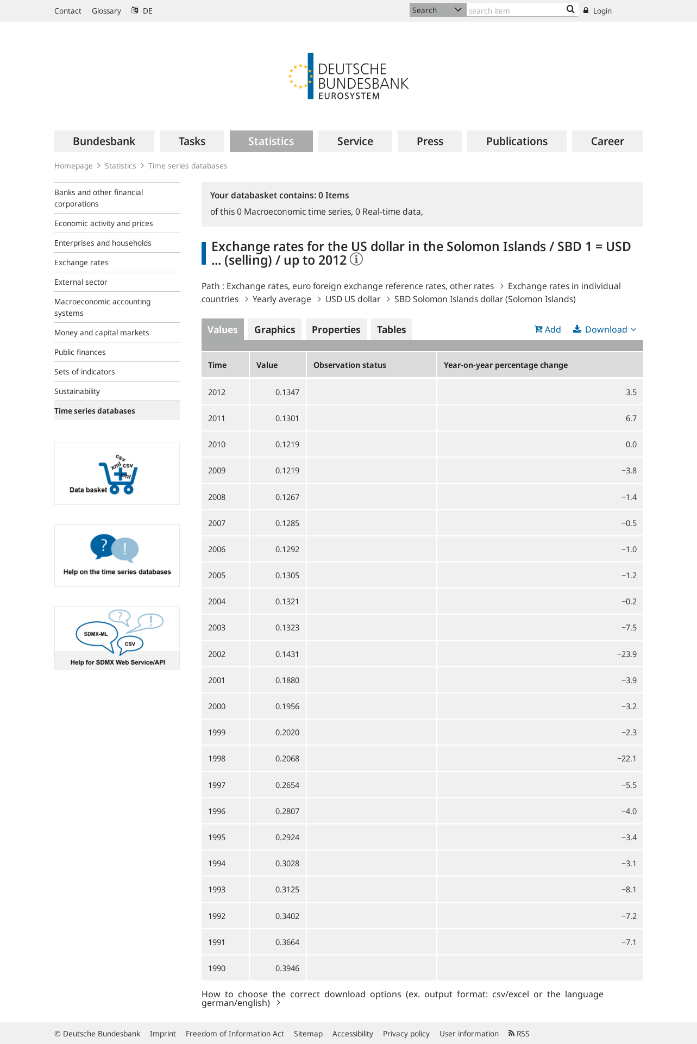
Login (597, 10)
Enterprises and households (103, 242)
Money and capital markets (101, 332)
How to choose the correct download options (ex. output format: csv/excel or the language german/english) (403, 998)
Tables (391, 329)
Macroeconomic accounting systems (102, 307)
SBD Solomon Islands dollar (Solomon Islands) (485, 299)
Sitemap (308, 1033)
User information (469, 1033)
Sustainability (77, 391)
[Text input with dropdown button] (523, 10)
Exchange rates (81, 262)
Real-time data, (389, 211)
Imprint (163, 1033)
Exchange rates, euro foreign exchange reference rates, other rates (360, 286)
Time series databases (188, 165)
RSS (519, 1033)
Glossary (106, 10)
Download (606, 329)
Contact (67, 10)
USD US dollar (352, 299)
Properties (336, 329)
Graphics (275, 329)
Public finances (80, 352)
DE (142, 10)
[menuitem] (104, 141)
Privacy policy (406, 1033)
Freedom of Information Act (235, 1033)
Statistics (120, 165)
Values (223, 329)
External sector (81, 282)
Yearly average (282, 299)
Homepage (73, 165)
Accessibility (352, 1033)
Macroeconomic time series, (296, 211)
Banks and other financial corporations (98, 198)
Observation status (349, 364)
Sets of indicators (84, 371)
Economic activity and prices (103, 223)
